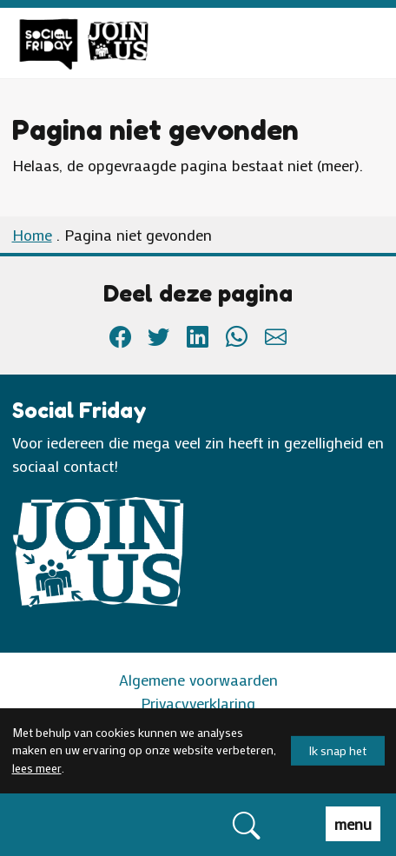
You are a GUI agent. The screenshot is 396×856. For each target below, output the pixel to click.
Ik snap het (337, 750)
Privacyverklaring (198, 703)
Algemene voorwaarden (198, 679)
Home (32, 234)
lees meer (37, 768)
